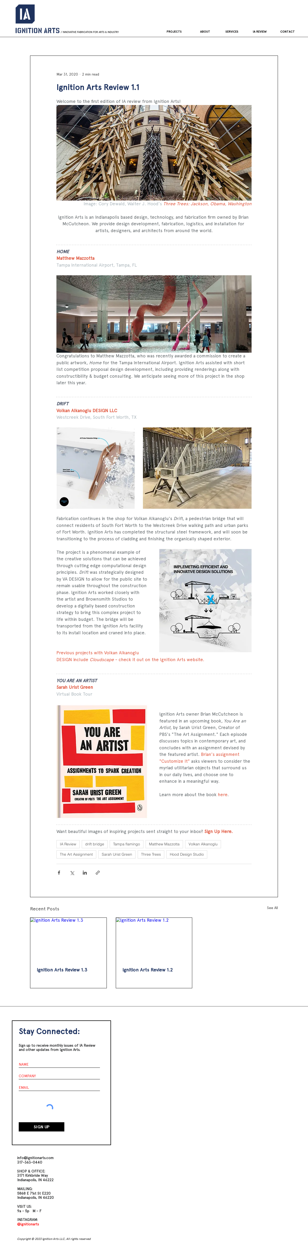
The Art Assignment (76, 854)
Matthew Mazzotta (164, 844)
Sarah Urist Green (117, 854)
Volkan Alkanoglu (203, 844)
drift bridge (94, 844)
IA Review (68, 844)
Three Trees (151, 854)
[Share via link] (97, 872)
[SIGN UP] (41, 1126)
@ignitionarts (28, 1224)
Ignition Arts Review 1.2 (147, 969)
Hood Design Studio (187, 854)
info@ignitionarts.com (35, 1158)
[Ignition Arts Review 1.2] (154, 939)
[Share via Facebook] (58, 872)
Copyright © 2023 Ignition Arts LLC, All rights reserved (54, 1239)
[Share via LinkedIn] (84, 872)
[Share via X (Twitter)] (71, 872)
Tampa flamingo (126, 844)
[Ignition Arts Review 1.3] (68, 939)
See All (272, 908)
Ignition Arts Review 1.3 (62, 969)
